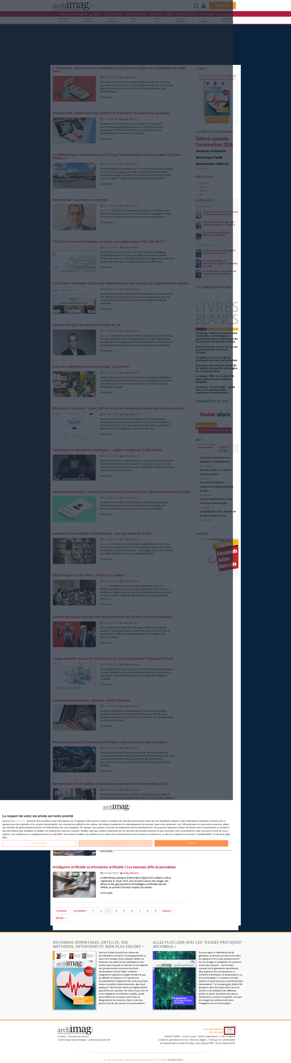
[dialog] (116, 825)
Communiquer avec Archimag (71, 1040)
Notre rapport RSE (204, 1043)
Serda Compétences (208, 1036)
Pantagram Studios (175, 1060)
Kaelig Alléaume (131, 873)
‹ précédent (79, 910)
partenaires (20, 821)
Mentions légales (198, 1040)
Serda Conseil (189, 1036)
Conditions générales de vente (172, 1040)
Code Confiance (227, 1036)
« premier (61, 910)
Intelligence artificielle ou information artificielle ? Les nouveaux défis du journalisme (114, 867)
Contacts (62, 1036)
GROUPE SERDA (172, 1036)
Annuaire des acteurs (78, 1036)
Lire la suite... (107, 851)
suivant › (167, 910)
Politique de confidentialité (222, 1040)
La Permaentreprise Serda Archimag (176, 1043)
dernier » (61, 918)
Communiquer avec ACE (99, 1040)
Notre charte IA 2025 (225, 1043)
